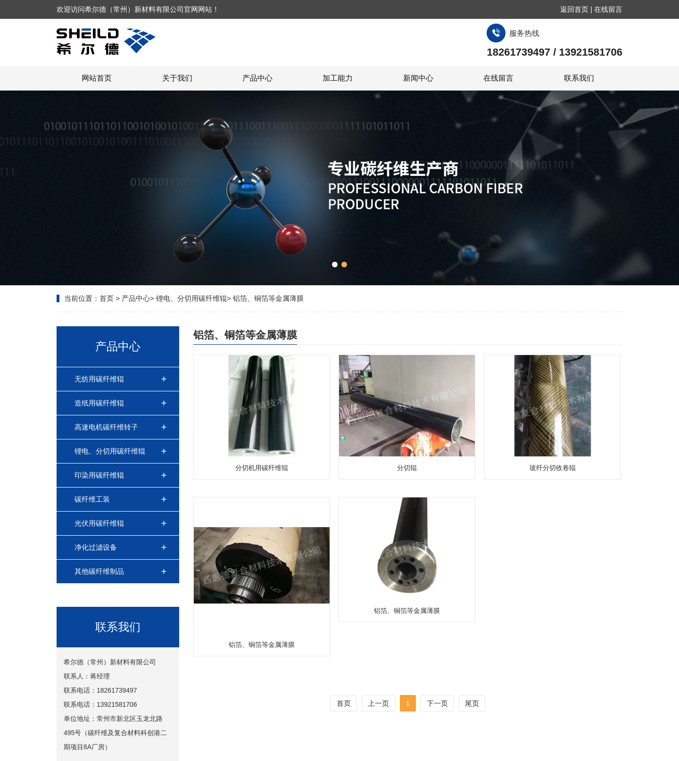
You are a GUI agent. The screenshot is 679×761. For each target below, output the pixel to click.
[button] (335, 264)
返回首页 (574, 9)
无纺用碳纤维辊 (99, 379)
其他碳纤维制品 (99, 571)
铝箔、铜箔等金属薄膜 (268, 298)
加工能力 (338, 78)
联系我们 (579, 78)
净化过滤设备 (96, 547)
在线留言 (608, 9)
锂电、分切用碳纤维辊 (191, 298)
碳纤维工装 (92, 499)
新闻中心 (418, 78)
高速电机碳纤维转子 (106, 427)
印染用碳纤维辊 (99, 475)
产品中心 (257, 78)
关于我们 (177, 78)
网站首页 (97, 78)
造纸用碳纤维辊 (99, 403)
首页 (106, 298)
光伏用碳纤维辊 (99, 523)
